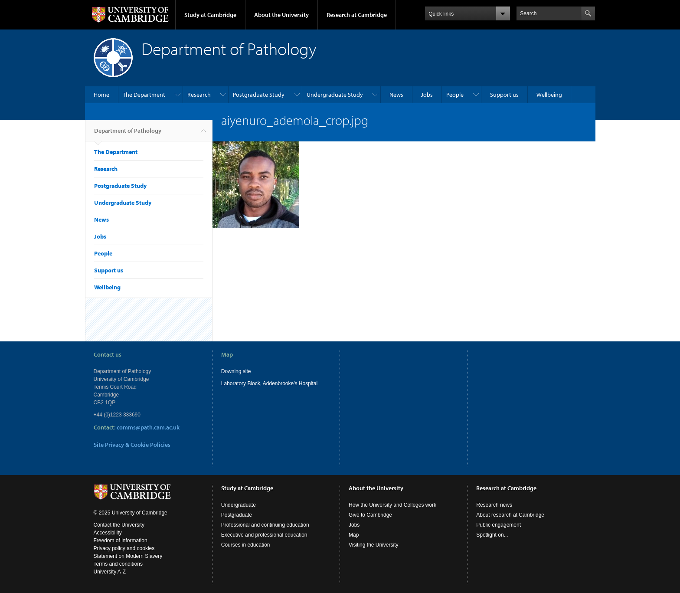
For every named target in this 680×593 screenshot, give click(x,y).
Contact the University (119, 525)
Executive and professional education (264, 535)
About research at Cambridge (510, 515)
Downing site (236, 371)
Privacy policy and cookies (124, 548)
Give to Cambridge (370, 515)
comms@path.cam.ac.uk (148, 427)
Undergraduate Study (335, 94)
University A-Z (110, 572)
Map (354, 535)
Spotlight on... (492, 535)
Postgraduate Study (258, 94)
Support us (504, 94)
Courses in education (245, 545)
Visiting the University (374, 545)
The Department (144, 94)
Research (199, 94)
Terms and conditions (118, 564)
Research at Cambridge (357, 15)
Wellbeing (549, 94)
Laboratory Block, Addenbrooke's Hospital (269, 383)
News (396, 94)
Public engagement (498, 525)
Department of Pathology (127, 134)
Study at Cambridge (210, 15)
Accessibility (108, 533)
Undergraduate (238, 505)
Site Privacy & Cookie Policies (132, 445)
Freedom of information (120, 540)
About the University (281, 15)
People (455, 94)
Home (101, 94)
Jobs (427, 94)
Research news (494, 505)
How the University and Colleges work (392, 505)
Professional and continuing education (265, 525)
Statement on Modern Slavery (128, 556)
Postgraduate (236, 515)
